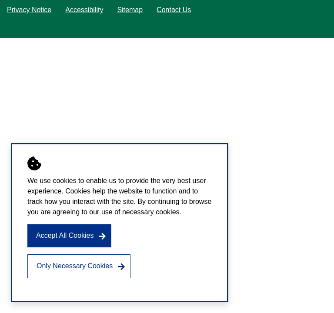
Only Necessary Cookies (75, 266)
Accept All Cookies (65, 235)
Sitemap (130, 9)
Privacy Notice (29, 9)
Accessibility (84, 9)
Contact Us (174, 9)
